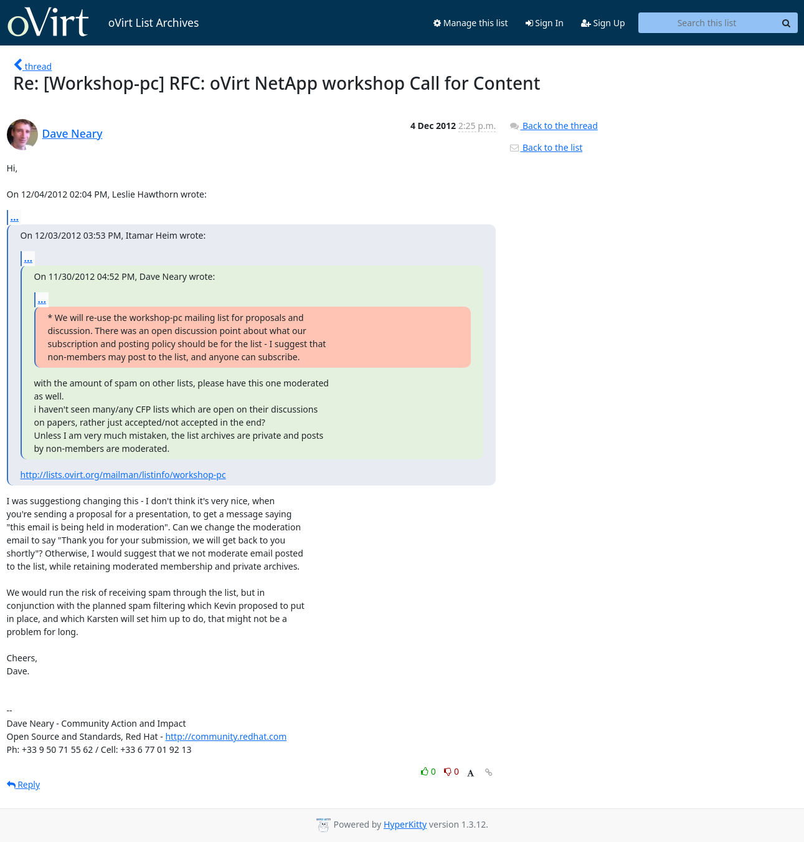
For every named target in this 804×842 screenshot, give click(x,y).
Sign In (545, 23)
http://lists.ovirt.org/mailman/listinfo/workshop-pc (123, 475)
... (15, 217)
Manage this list (470, 23)
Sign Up (603, 23)
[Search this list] (707, 23)
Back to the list (545, 147)
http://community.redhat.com (225, 736)
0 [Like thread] (429, 771)
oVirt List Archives (103, 22)
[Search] (786, 23)
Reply (23, 784)
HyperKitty (405, 824)
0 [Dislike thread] (451, 771)
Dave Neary (72, 133)
